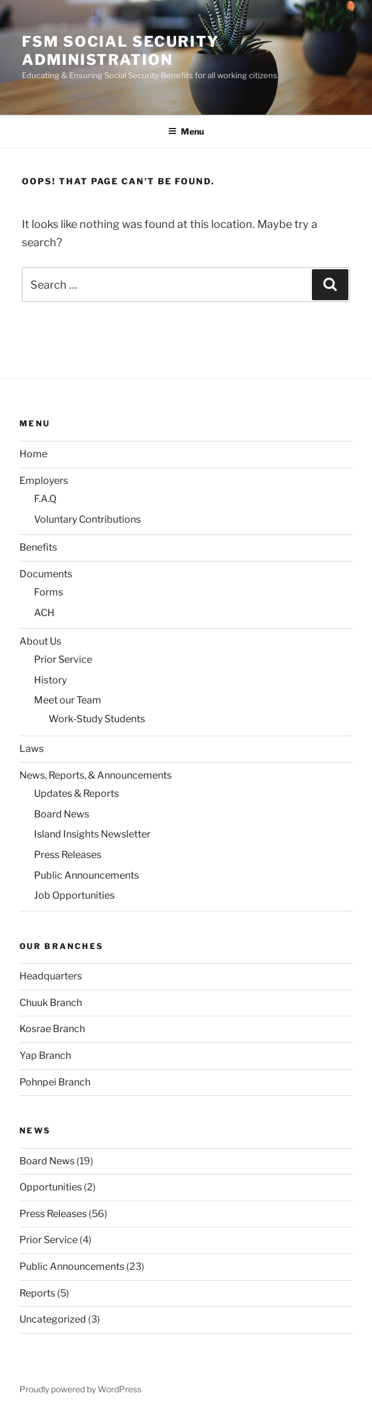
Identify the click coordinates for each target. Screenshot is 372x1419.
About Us (40, 641)
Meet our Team (67, 700)
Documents (45, 574)
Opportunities (50, 1187)
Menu (186, 131)
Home (33, 454)
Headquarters (50, 976)
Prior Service (63, 659)
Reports (37, 1293)
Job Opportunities (74, 895)
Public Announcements (86, 875)
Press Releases (67, 854)
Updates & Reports (76, 793)
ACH (44, 613)
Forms (48, 592)
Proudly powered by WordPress (80, 1389)
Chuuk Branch (50, 1002)
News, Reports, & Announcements (95, 775)
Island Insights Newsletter (92, 834)
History (50, 680)
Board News (61, 814)
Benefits (38, 547)
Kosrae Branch (52, 1029)
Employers (43, 480)
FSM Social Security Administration (120, 51)
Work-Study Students (97, 719)
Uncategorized (52, 1319)
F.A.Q (45, 499)
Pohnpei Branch (54, 1082)
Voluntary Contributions (87, 519)
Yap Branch (45, 1055)
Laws (31, 748)
